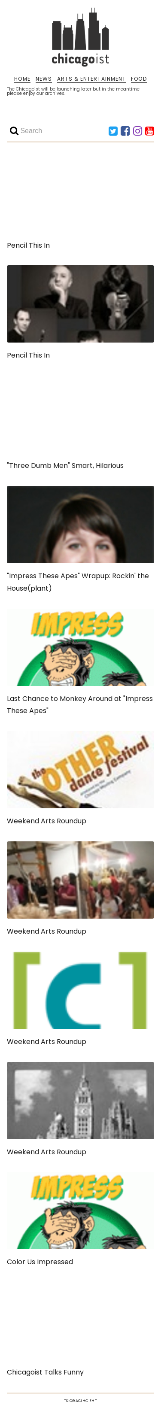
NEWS (44, 79)
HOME (22, 79)
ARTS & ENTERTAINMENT (91, 79)
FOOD (138, 79)
